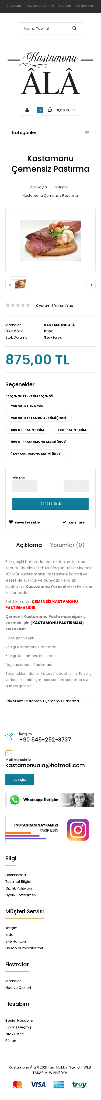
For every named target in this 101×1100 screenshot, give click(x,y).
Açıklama (29, 545)
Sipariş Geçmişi (18, 1027)
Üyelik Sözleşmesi (21, 895)
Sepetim (65, 5)
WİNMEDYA (57, 1072)
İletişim (19, 780)
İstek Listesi (15, 1033)
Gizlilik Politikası (18, 888)
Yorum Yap (63, 305)
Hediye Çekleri (18, 987)
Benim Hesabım (19, 1020)
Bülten (10, 1040)
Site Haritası (15, 941)
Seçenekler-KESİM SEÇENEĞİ (30, 396)
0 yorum (43, 305)
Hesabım (14, 5)
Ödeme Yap (85, 5)
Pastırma (60, 187)
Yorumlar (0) (67, 545)
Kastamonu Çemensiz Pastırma (50, 195)
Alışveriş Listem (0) (40, 5)
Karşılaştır (74, 522)
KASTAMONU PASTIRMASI (57, 622)
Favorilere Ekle (24, 522)
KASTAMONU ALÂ (59, 325)
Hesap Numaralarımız (24, 948)
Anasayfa (38, 187)
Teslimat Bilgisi (18, 881)
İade (9, 934)
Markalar (13, 980)
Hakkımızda (15, 874)
